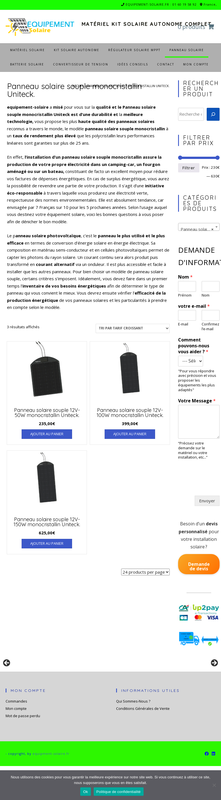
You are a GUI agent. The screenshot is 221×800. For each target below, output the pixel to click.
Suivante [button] (214, 680)
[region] (110, 681)
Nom (185, 277)
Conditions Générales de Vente (143, 742)
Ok (85, 792)
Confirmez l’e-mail (210, 326)
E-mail (183, 324)
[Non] (214, 785)
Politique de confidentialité (118, 792)
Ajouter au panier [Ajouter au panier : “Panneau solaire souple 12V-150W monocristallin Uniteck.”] (46, 543)
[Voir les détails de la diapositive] (50, 681)
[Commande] (133, 328)
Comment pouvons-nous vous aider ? (193, 345)
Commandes (16, 734)
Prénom (185, 295)
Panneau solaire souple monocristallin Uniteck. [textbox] (200, 229)
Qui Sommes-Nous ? (133, 734)
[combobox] (199, 227)
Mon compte (16, 742)
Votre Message (197, 401)
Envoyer (207, 500)
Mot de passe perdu (23, 749)
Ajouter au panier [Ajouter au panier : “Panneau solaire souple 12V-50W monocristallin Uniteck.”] (46, 433)
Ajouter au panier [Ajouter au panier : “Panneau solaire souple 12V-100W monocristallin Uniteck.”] (129, 433)
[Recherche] (213, 114)
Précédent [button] (7, 680)
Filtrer (188, 167)
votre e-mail (194, 306)
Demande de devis (199, 566)
